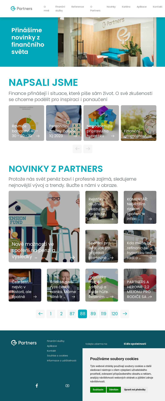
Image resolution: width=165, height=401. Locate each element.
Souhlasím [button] (98, 389)
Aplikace (142, 6)
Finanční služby (60, 8)
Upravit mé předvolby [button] (134, 389)
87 (72, 314)
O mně (46, 8)
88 (82, 314)
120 (115, 314)
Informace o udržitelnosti (61, 360)
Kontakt (51, 350)
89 (93, 314)
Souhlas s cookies (57, 355)
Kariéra (126, 6)
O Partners (95, 8)
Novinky (111, 6)
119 (103, 314)
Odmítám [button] (113, 389)
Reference (77, 6)
